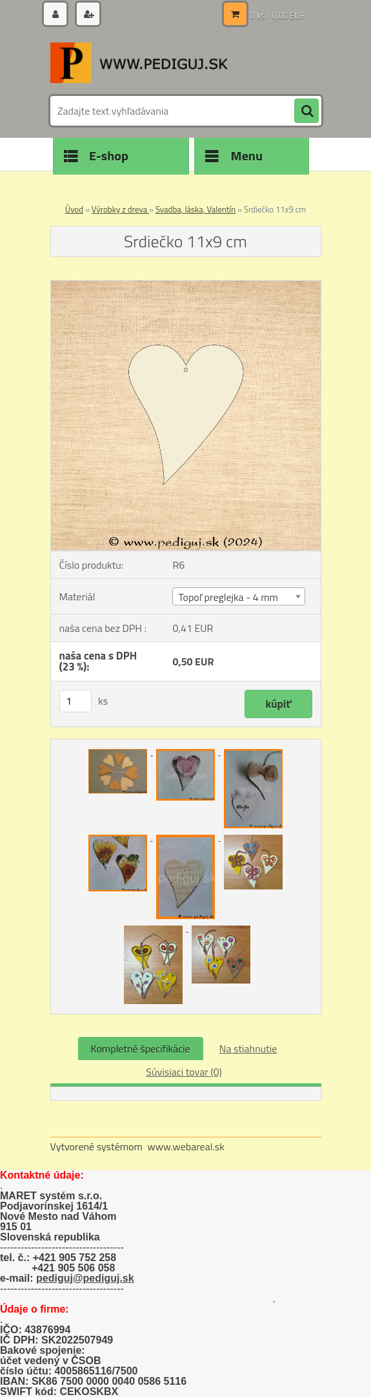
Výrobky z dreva (120, 209)
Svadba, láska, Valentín (195, 209)
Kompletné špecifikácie (140, 1048)
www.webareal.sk (186, 1146)
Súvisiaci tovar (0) (183, 1071)
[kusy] (75, 701)
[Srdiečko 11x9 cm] (186, 286)
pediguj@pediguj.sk (85, 1278)
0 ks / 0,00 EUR (277, 15)
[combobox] (238, 596)
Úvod (74, 209)
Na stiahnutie (248, 1048)
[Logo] (139, 62)
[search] (306, 111)
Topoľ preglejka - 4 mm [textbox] (227, 597)
